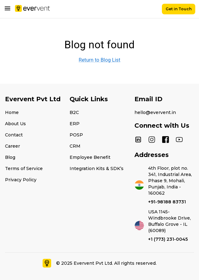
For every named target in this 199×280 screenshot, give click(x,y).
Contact (14, 135)
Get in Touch (179, 9)
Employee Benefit (90, 157)
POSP (76, 135)
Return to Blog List (99, 60)
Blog (10, 157)
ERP (75, 123)
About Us (15, 123)
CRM (75, 146)
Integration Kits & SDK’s (97, 168)
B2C (74, 112)
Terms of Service (24, 168)
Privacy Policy (20, 180)
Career (12, 146)
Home (12, 112)
